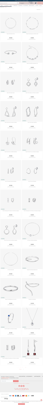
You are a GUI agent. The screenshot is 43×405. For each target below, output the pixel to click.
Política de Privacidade (25, 402)
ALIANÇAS (6, 5)
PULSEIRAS (25, 5)
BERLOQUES (31, 5)
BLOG (41, 5)
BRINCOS (15, 5)
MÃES (2, 5)
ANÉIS (11, 5)
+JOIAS (36, 5)
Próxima (20, 369)
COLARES (20, 5)
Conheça (27, 0)
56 (25, 367)
